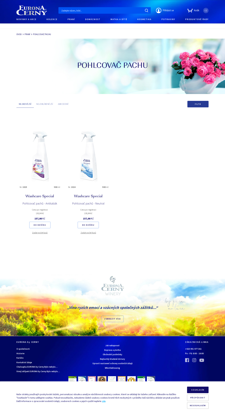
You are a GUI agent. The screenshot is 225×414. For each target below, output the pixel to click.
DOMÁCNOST (92, 19)
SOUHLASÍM (197, 390)
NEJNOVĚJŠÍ (25, 104)
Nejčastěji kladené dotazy (112, 359)
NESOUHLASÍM (198, 405)
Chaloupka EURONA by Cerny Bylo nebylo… (36, 366)
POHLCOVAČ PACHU (42, 34)
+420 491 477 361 (193, 349)
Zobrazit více (112, 319)
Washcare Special (40, 196)
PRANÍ (71, 19)
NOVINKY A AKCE (26, 19)
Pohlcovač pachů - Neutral (88, 203)
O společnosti (23, 349)
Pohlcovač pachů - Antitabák (39, 203)
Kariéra (19, 357)
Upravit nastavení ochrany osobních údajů (112, 363)
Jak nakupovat (112, 345)
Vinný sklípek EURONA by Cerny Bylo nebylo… (38, 371)
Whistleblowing (112, 368)
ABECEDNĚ (63, 104)
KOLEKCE (52, 19)
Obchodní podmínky (112, 354)
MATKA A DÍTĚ (119, 19)
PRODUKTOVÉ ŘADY (197, 19)
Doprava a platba (112, 350)
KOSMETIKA (144, 19)
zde (103, 401)
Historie (20, 353)
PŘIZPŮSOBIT (197, 397)
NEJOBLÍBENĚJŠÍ (44, 104)
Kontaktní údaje (24, 362)
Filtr (198, 104)
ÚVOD (19, 34)
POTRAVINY (168, 19)
